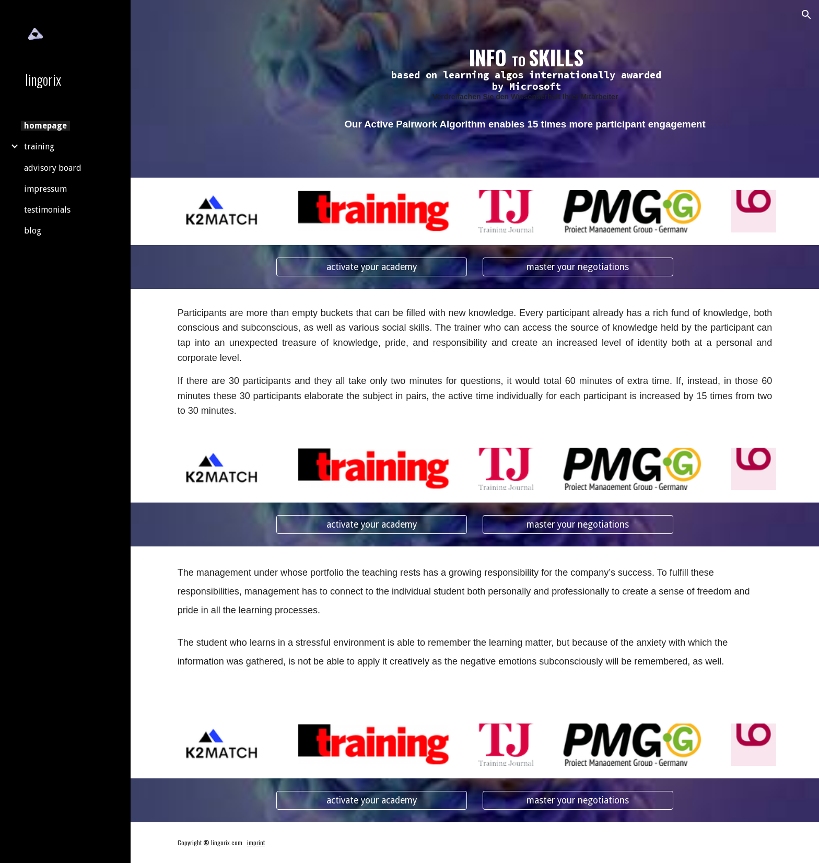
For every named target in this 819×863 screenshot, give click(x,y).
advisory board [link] (52, 168)
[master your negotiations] (578, 267)
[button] (806, 14)
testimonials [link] (47, 210)
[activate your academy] (371, 267)
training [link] (39, 146)
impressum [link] (45, 189)
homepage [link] (45, 126)
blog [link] (32, 231)
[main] (526, 73)
